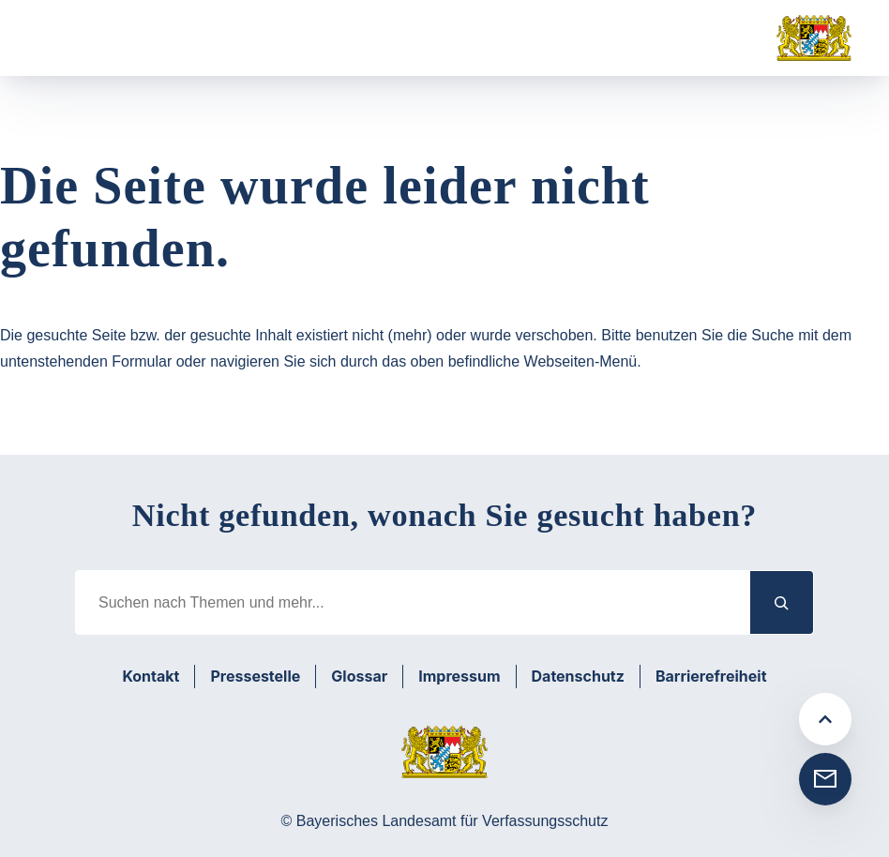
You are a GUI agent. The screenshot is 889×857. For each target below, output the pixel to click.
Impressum (459, 676)
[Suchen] (782, 602)
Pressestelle (255, 676)
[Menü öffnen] (69, 38)
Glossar (359, 676)
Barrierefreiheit (711, 676)
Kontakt (150, 676)
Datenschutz (578, 676)
